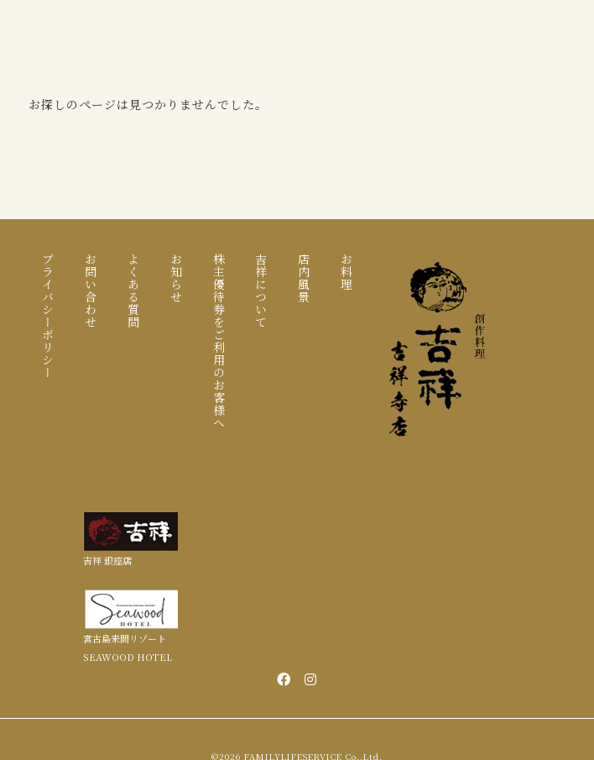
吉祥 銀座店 (107, 560)
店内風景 (303, 278)
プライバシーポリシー (47, 316)
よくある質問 (133, 290)
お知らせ (176, 278)
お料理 (346, 272)
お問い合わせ (90, 290)
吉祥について (261, 290)
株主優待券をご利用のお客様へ (219, 341)
